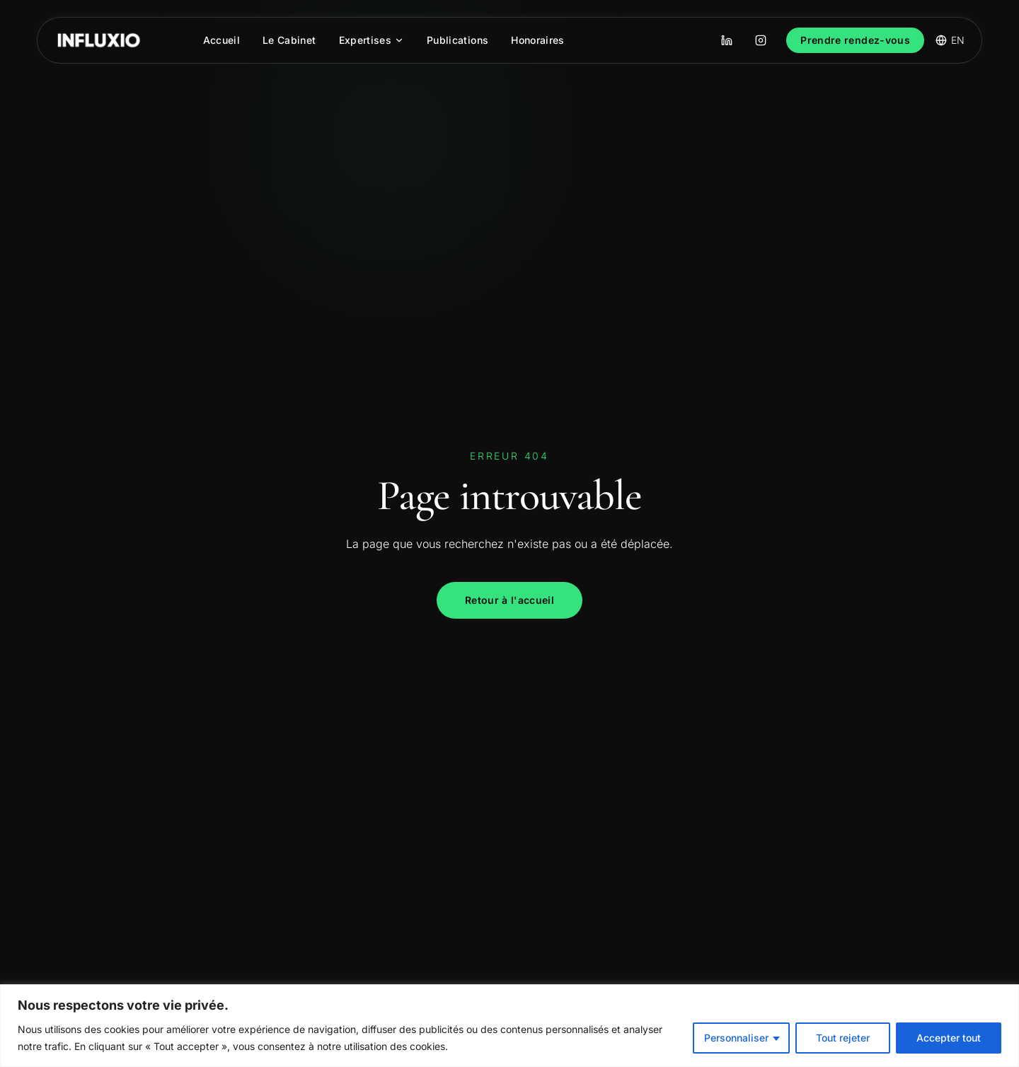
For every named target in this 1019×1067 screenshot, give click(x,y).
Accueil (221, 40)
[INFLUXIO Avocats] (99, 40)
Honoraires (538, 40)
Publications (457, 40)
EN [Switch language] (950, 40)
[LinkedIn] (727, 40)
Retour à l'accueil (509, 600)
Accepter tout (948, 1038)
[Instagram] (761, 40)
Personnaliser (736, 1038)
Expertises (372, 40)
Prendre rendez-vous (855, 40)
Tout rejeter (843, 1038)
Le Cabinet (289, 40)
